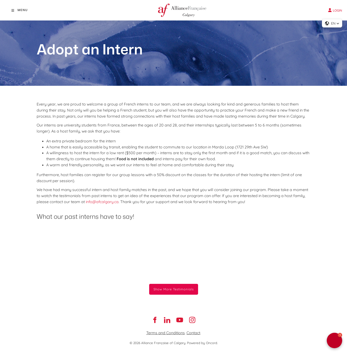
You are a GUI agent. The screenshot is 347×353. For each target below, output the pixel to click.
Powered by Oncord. (202, 343)
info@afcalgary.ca (102, 201)
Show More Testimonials (173, 287)
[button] (332, 23)
